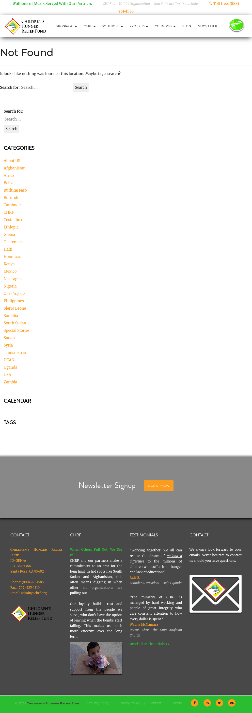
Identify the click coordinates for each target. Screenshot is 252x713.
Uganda (10, 367)
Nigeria (10, 286)
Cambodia (13, 205)
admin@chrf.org (34, 593)
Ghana (9, 234)
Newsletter (207, 26)
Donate (176, 703)
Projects (139, 26)
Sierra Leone (15, 308)
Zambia (10, 382)
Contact (155, 703)
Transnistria (15, 352)
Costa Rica (13, 219)
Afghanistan (15, 168)
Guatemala (13, 242)
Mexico (10, 271)
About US (12, 160)
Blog (186, 26)
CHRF (89, 26)
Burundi (11, 197)
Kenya (9, 264)
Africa (9, 175)
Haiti (8, 249)
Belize (9, 183)
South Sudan (15, 323)
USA (7, 374)
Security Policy (98, 703)
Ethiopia (11, 227)
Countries (165, 26)
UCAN (9, 360)
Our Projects (15, 293)
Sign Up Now (158, 485)
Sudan (9, 337)
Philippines (14, 301)
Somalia (11, 315)
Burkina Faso (15, 190)
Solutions (112, 26)
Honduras (12, 256)
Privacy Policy (129, 703)
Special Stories (17, 330)
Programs (66, 26)
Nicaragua (13, 278)
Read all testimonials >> (150, 644)
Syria (8, 345)
